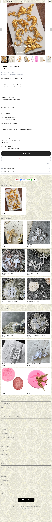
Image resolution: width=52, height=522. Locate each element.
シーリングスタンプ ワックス (7, 489)
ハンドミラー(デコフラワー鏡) (7, 437)
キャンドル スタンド (5, 484)
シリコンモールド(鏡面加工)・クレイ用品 (10, 416)
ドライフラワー (4, 471)
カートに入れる (26, 153)
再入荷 (2, 412)
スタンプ (3, 463)
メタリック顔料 (4, 459)
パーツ (2, 420)
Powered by (26, 508)
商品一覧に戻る (26, 500)
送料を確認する (15, 72)
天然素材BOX (4, 442)
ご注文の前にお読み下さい (7, 403)
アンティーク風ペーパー (6, 446)
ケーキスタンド (4, 480)
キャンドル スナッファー (6, 467)
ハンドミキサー (4, 493)
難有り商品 (3, 476)
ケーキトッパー (4, 433)
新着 (2, 407)
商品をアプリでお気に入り (26, 159)
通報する (49, 163)
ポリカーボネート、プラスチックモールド (10, 425)
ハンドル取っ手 (4, 450)
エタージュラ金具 (5, 454)
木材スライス (4, 429)
